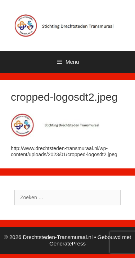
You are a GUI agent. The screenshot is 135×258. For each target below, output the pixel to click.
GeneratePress (67, 243)
